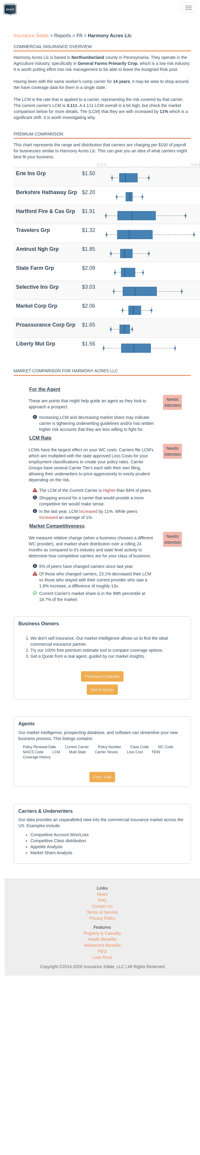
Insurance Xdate (31, 35)
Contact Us (102, 906)
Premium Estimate (102, 676)
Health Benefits (102, 939)
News (102, 894)
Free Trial (102, 777)
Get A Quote (102, 689)
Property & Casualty (102, 933)
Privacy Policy (102, 918)
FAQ (102, 900)
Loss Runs (102, 957)
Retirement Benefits (102, 945)
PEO (102, 951)
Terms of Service (102, 912)
